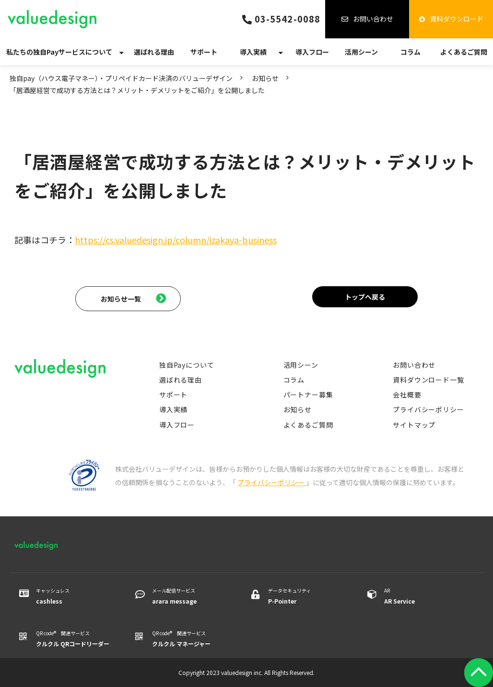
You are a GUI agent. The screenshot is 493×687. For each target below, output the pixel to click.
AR (421, 596)
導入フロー (312, 52)
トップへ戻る (365, 297)
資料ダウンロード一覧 (428, 379)
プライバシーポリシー (428, 409)
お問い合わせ (373, 18)
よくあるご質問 (463, 52)
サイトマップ (414, 425)
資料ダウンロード (456, 18)
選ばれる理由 (154, 52)
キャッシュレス (73, 596)
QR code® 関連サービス (73, 639)
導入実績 (253, 52)
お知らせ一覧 (121, 298)
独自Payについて (186, 365)
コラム (410, 52)
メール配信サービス (189, 596)
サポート (203, 52)
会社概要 (407, 394)
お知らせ (265, 78)
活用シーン (361, 52)
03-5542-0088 (287, 18)
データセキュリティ (305, 596)
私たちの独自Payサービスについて (59, 52)
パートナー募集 (308, 394)
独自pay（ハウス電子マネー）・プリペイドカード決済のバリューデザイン (121, 78)
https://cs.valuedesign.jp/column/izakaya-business (176, 239)
